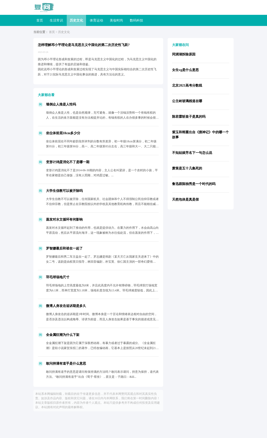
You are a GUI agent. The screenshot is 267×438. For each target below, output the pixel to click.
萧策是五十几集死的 (187, 168)
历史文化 (76, 20)
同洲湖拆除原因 (183, 54)
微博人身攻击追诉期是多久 (66, 306)
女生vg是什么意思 (185, 70)
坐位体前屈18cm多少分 (63, 133)
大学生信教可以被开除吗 (64, 191)
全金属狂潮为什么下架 (62, 335)
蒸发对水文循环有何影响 (64, 219)
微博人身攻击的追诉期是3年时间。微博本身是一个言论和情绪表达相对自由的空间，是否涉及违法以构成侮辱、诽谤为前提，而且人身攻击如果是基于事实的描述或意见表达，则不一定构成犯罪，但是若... (102, 319)
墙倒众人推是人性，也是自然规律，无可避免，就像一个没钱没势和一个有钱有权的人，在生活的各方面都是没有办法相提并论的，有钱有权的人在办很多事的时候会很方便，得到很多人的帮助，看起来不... (102, 117)
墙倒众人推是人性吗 (61, 104)
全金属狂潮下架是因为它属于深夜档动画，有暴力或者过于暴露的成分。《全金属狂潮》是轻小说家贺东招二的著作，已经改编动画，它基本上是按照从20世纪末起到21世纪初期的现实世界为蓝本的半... (102, 348)
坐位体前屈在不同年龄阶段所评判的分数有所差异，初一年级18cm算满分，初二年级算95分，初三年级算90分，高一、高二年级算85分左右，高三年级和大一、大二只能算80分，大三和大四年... (102, 146)
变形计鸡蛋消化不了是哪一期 (67, 162)
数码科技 (136, 20)
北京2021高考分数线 (187, 85)
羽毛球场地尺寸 (57, 277)
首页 (39, 20)
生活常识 (56, 20)
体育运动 (96, 20)
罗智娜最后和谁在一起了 (64, 248)
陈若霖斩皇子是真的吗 (188, 116)
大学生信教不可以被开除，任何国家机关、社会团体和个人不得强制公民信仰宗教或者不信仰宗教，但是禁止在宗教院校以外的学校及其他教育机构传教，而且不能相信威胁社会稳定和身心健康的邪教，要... (102, 204)
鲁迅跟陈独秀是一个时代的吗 (193, 184)
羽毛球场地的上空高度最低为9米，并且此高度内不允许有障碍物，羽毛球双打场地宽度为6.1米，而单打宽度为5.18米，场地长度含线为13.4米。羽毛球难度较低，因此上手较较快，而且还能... (102, 290)
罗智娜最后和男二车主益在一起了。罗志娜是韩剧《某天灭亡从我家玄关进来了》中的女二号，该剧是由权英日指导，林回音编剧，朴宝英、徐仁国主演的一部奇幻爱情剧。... (102, 261)
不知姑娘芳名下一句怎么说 (192, 153)
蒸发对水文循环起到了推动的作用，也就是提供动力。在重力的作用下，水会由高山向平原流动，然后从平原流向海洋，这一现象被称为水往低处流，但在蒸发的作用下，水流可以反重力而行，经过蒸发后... (102, 232)
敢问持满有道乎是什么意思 (66, 363)
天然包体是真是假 (185, 199)
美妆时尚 (116, 20)
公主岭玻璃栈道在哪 (187, 101)
